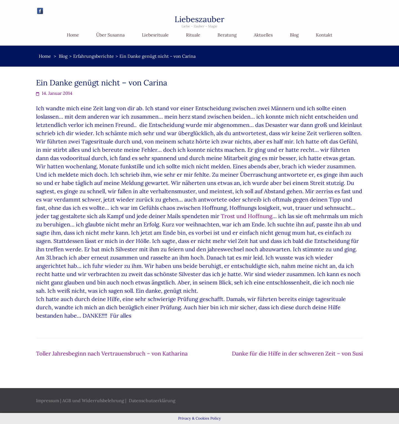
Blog (294, 35)
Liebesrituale (155, 35)
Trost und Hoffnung (246, 216)
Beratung (227, 35)
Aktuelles (263, 35)
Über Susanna (110, 35)
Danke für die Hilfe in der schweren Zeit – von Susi (297, 353)
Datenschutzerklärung (152, 400)
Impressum (47, 400)
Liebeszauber (199, 19)
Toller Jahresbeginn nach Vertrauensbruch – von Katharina (112, 353)
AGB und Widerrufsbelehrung (93, 400)
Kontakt (324, 35)
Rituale (193, 35)
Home (73, 35)
